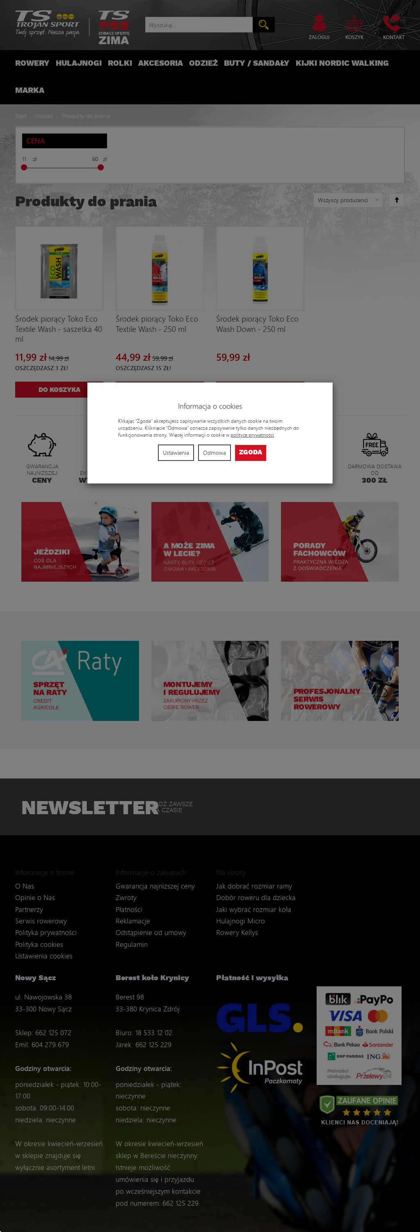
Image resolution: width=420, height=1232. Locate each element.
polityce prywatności (252, 434)
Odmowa (214, 452)
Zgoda (250, 452)
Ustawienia (176, 452)
